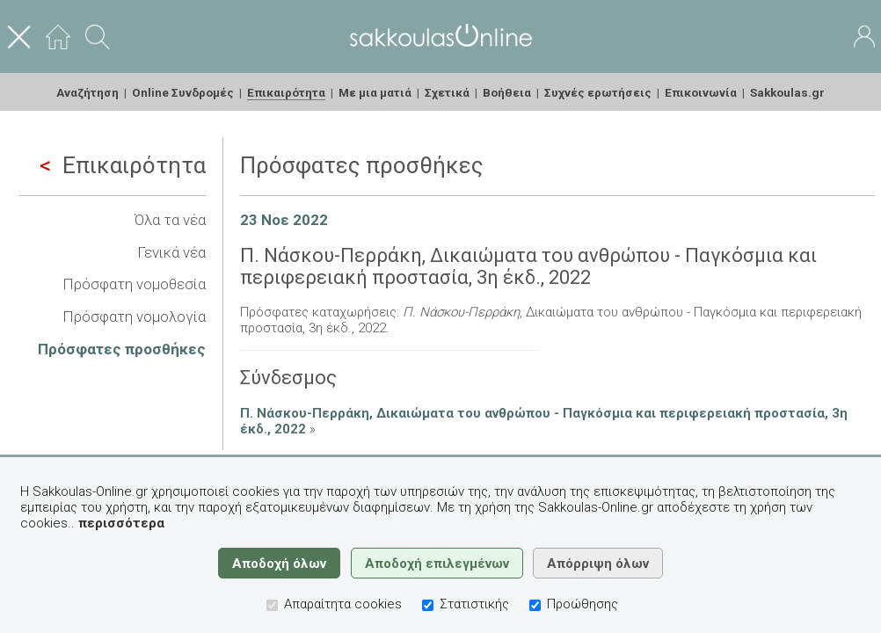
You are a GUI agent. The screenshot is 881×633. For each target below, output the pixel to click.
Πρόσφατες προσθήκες (122, 349)
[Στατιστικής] (427, 605)
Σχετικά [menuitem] (447, 92)
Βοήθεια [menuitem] (507, 92)
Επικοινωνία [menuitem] (701, 92)
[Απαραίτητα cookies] (272, 605)
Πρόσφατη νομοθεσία (134, 284)
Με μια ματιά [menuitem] (375, 92)
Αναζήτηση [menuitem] (87, 92)
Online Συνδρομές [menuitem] (183, 92)
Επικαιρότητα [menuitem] (286, 92)
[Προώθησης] (535, 605)
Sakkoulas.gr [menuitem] (787, 92)
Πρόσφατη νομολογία (134, 316)
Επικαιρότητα (123, 165)
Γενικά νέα (171, 252)
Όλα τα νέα (170, 220)
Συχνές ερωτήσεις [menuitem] (598, 92)
